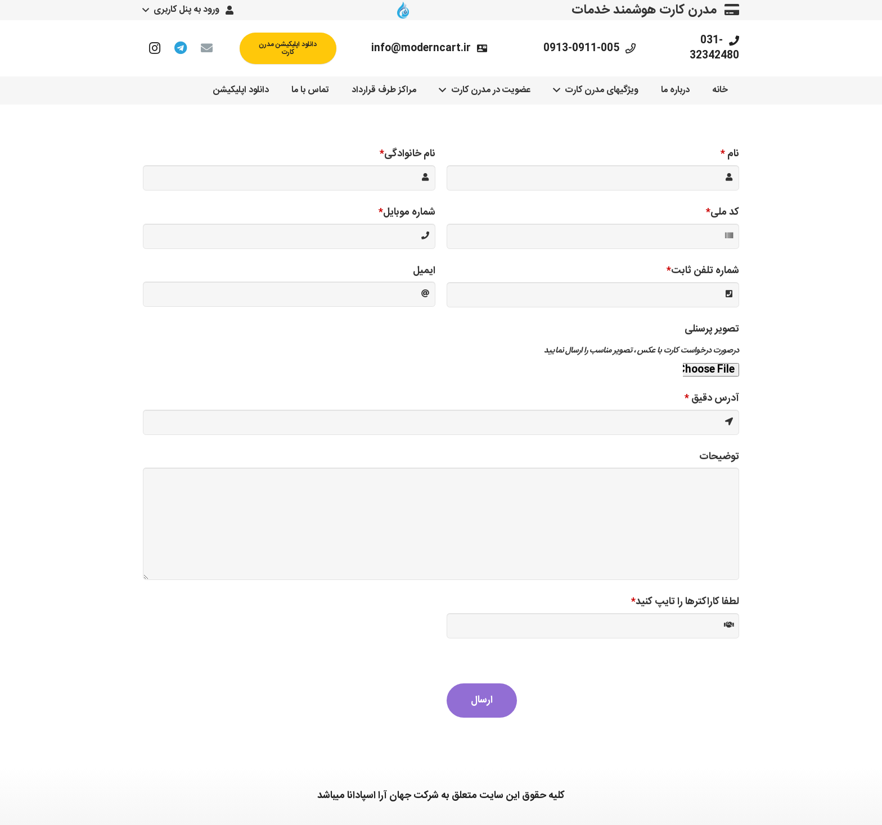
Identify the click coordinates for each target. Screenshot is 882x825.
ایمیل (424, 270)
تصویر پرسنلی (712, 329)
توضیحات (719, 456)
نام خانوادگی (407, 154)
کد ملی (722, 212)
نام (730, 154)
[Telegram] (180, 48)
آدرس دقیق (712, 398)
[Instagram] (154, 48)
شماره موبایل (407, 212)
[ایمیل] (206, 48)
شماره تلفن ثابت (703, 270)
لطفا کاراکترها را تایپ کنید (685, 601)
